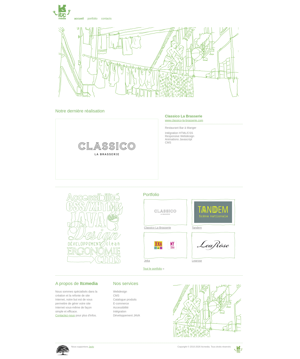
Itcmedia (62, 12)
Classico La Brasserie (183, 116)
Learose (197, 260)
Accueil (79, 18)
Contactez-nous (65, 315)
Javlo (91, 346)
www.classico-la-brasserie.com (184, 120)
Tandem (197, 227)
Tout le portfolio (152, 268)
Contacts (106, 18)
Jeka (147, 260)
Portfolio (92, 18)
